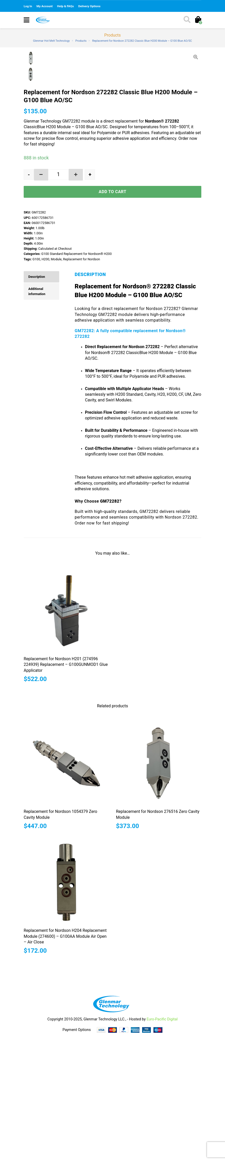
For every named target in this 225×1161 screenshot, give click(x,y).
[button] (63, 298)
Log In (28, 6)
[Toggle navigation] (26, 20)
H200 (45, 383)
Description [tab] (36, 400)
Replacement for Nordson (81, 383)
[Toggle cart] (198, 20)
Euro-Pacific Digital (161, 1143)
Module (56, 383)
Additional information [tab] (36, 414)
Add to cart (112, 315)
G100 (36, 383)
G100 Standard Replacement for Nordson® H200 (76, 377)
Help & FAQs (65, 6)
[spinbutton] (51, 298)
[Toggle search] (187, 20)
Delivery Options (89, 6)
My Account (45, 6)
